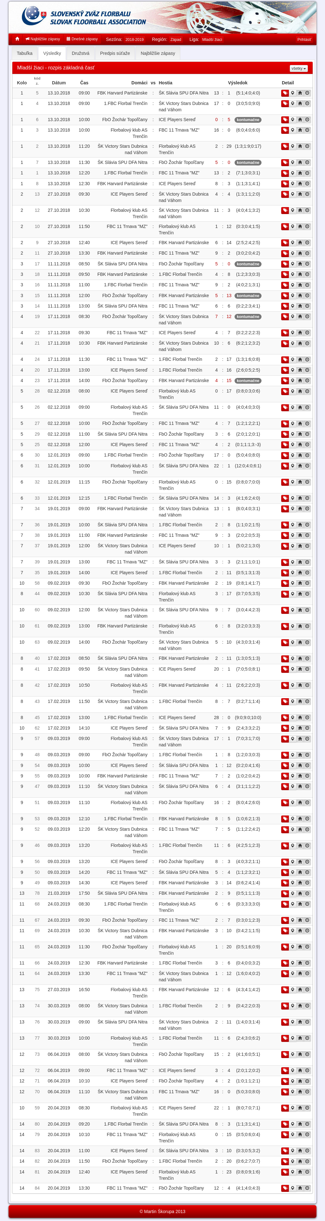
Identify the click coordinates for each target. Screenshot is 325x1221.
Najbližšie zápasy (43, 39)
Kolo (22, 82)
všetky (299, 68)
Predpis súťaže (115, 53)
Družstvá (80, 53)
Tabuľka (24, 53)
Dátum (59, 82)
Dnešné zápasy (82, 39)
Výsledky (52, 53)
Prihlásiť (304, 39)
